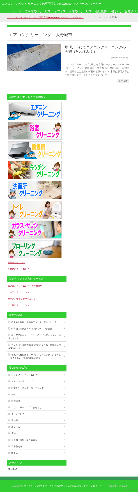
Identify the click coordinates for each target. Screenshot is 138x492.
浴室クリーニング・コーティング (27, 388)
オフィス (15, 427)
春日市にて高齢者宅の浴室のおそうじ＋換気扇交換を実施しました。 (34, 346)
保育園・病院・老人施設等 (24, 440)
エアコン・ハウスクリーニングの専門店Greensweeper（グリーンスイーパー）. (65, 486)
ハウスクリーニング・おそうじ (26, 407)
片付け (14, 394)
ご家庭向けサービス (38, 11)
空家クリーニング (16, 262)
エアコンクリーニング (22, 381)
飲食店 (14, 453)
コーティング (17, 414)
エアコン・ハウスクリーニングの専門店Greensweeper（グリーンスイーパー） (53, 3)
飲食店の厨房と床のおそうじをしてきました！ (34, 322)
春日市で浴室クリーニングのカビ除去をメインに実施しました (34, 337)
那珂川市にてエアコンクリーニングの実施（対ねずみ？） (95, 49)
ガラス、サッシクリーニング (22, 299)
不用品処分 (16, 446)
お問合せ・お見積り (123, 11)
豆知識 (14, 420)
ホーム (17, 11)
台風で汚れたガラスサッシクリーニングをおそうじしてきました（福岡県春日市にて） (34, 356)
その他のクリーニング (18, 269)
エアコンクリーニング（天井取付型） (26, 286)
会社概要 (101, 11)
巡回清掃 (15, 401)
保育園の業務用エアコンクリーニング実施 (31, 328)
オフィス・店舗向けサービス (73, 11)
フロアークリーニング (18, 292)
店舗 (13, 433)
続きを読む (123, 81)
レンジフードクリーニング (24, 375)
